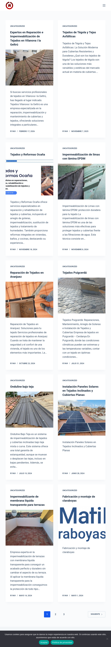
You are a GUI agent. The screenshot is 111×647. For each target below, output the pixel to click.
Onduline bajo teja (22, 386)
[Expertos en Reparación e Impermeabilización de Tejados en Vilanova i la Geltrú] (29, 67)
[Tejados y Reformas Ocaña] (29, 177)
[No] (107, 638)
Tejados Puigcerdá (75, 272)
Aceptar (44, 642)
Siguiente (97, 613)
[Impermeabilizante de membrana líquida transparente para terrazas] (29, 527)
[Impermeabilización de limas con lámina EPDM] (82, 181)
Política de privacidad (62, 642)
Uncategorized (17, 26)
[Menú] (104, 5)
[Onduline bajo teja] (29, 409)
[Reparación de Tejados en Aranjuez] (29, 299)
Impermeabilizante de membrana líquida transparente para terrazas (28, 500)
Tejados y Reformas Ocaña (28, 154)
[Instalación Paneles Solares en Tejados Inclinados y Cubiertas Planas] (82, 421)
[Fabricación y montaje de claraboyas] (82, 523)
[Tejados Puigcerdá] (82, 295)
